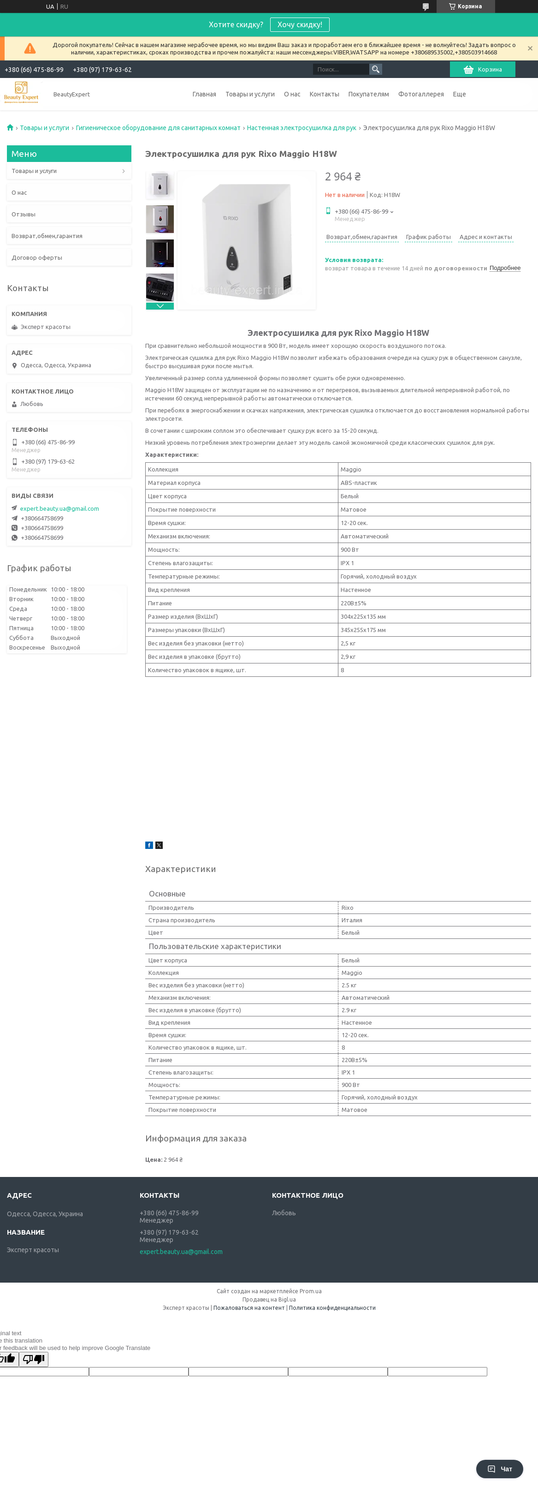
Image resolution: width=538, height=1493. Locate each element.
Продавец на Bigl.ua (269, 1299)
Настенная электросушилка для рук (301, 127)
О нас (292, 94)
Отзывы (23, 214)
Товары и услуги (250, 94)
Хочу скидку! (300, 24)
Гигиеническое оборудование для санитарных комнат (158, 127)
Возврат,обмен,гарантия (47, 236)
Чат (499, 1469)
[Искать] (375, 69)
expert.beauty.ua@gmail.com (59, 508)
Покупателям (369, 94)
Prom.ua (311, 1291)
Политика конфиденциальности (332, 1308)
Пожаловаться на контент (249, 1308)
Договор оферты (37, 257)
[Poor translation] (33, 1359)
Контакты (324, 94)
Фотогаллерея (421, 94)
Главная (204, 94)
